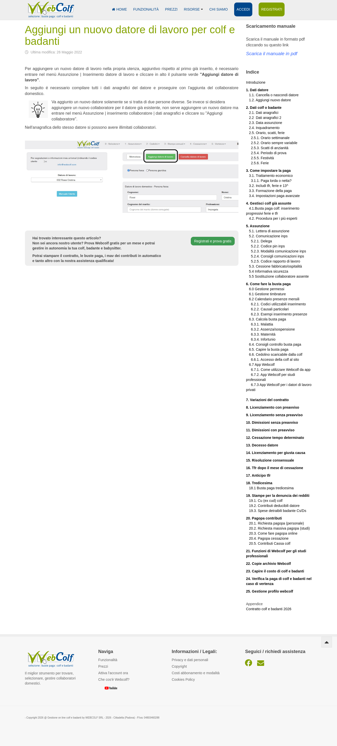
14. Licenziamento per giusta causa (275, 453)
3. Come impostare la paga (268, 171)
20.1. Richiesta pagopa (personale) (275, 523)
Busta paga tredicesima (275, 488)
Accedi (243, 9)
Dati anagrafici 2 (268, 118)
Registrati (271, 9)
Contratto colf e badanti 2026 (268, 609)
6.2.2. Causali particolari (267, 309)
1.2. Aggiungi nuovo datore (270, 100)
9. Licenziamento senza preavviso (274, 415)
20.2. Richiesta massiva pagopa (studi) (278, 528)
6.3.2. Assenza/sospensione (270, 329)
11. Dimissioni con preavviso (270, 430)
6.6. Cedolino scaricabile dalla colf (274, 354)
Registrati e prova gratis (212, 241)
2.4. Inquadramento (263, 128)
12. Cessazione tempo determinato (275, 438)
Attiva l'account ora (113, 673)
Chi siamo (218, 9)
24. (249, 579)
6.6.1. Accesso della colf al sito (272, 360)
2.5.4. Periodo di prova (266, 153)
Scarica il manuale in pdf (271, 53)
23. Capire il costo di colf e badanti (275, 571)
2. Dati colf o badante (264, 108)
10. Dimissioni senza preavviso (272, 422)
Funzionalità (146, 9)
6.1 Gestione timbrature (267, 294)
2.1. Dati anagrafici (262, 113)
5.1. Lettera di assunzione (267, 231)
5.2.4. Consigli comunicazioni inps (277, 256)
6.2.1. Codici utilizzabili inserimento (276, 304)
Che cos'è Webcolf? (114, 679)
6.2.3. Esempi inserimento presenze (276, 314)
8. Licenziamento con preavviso (272, 407)
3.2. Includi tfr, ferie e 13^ (267, 186)
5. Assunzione (258, 226)
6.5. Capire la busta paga (267, 349)
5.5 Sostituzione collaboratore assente (277, 276)
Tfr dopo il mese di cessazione (277, 468)
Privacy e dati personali (190, 660)
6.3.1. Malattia (259, 324)
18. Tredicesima (259, 483)
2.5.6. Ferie (257, 163)
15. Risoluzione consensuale (270, 460)
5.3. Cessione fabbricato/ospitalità (274, 266)
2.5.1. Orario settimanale (268, 138)
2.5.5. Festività (260, 158)
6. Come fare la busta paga (268, 284)
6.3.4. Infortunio (260, 339)
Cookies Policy (183, 679)
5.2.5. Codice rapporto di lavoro (275, 261)
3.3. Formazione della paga (269, 191)
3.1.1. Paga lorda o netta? (269, 181)
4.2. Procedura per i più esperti (271, 218)
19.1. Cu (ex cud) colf (264, 501)
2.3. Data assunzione (264, 123)
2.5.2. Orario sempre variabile (271, 143)
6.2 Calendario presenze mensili (272, 299)
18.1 (251, 488)
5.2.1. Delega (259, 241)
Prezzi (171, 9)
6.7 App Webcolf (262, 365)
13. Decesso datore (262, 445)
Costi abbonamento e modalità (196, 673)
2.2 (251, 118)
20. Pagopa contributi (264, 518)
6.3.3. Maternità (260, 334)
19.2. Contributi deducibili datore (272, 506)
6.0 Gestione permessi (266, 289)
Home (119, 9)
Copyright (179, 666)
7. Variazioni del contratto (267, 400)
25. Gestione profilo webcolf (269, 591)
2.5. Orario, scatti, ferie (265, 133)
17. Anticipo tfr (258, 475)
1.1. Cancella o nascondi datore (272, 95)
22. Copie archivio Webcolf (268, 564)
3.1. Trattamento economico (269, 176)
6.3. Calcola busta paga (266, 319)
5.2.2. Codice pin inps (265, 246)
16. (249, 468)
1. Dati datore (257, 90)
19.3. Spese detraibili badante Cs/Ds (276, 511)
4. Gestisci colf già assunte (268, 203)
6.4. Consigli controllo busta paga (273, 344)
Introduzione (255, 82)
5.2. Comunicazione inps (267, 236)
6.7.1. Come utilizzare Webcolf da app (280, 370)
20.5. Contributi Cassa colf (268, 543)
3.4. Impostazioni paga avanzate (273, 196)
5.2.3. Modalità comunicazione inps (276, 251)
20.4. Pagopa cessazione (267, 538)
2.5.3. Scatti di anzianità (267, 148)
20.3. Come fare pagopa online (271, 533)
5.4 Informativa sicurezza (267, 271)
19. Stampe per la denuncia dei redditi (277, 496)
